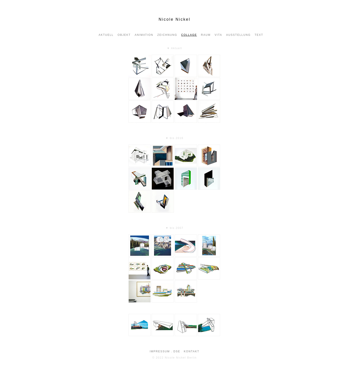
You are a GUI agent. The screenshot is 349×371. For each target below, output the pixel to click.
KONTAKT (191, 351)
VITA (218, 34)
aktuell (106, 34)
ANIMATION (144, 34)
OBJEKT (124, 34)
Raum (206, 34)
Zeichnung (167, 34)
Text (259, 34)
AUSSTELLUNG (238, 34)
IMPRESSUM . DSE (165, 351)
